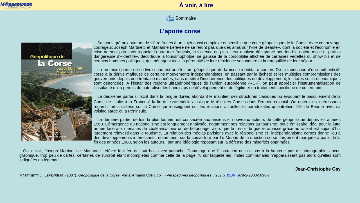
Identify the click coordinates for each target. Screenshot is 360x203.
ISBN (231, 175)
